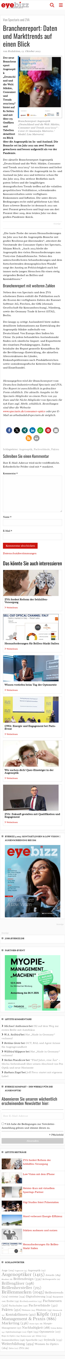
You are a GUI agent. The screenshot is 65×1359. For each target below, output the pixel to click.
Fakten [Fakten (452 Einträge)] (11, 1309)
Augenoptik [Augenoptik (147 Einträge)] (37, 1270)
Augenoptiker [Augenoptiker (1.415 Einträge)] (23, 1274)
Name (7, 517)
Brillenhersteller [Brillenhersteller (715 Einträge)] (21, 1287)
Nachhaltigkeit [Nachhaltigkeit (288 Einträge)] (36, 1328)
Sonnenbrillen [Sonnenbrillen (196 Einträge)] (13, 1340)
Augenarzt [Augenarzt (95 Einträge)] (21, 1270)
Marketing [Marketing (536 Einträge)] (15, 1323)
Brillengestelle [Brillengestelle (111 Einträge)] (51, 1279)
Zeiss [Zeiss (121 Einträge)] (13, 1348)
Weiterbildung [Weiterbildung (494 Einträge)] (18, 1343)
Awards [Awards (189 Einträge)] (53, 1275)
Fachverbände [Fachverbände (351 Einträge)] (43, 1305)
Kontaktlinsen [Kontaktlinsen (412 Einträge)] (21, 1314)
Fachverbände (42, 449)
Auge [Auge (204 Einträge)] (8, 1270)
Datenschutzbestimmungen (19, 553)
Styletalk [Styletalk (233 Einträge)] (53, 1340)
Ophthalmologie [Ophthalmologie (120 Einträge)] (16, 1332)
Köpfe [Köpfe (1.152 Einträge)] (48, 1314)
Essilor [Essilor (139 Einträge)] (13, 1301)
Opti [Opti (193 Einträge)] (33, 1332)
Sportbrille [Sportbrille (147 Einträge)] (34, 1339)
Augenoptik (25, 449)
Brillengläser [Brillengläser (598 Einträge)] (18, 1283)
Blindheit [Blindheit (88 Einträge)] (7, 1279)
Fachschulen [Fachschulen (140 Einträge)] (18, 1305)
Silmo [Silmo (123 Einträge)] (41, 1336)
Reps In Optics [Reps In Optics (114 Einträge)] (11, 1336)
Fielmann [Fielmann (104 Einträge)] (28, 1310)
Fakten (55, 449)
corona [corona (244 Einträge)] (17, 1296)
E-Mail (7, 530)
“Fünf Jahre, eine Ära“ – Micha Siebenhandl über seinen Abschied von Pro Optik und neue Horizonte (32, 1063)
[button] (52, 5)
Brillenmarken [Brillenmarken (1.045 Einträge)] (23, 1292)
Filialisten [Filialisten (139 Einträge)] (44, 1310)
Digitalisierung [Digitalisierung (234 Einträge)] (39, 1296)
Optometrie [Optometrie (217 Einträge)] (50, 1332)
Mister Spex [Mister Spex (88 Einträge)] (36, 1324)
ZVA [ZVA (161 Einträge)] (24, 1348)
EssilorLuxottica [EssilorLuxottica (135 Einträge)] (31, 1301)
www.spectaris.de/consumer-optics (24, 411)
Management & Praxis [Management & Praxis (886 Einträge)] (29, 1319)
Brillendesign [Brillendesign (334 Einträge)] (27, 1279)
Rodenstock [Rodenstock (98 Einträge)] (28, 1336)
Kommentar (10, 473)
